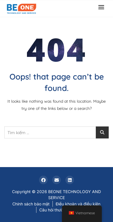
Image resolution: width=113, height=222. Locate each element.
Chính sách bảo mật (31, 203)
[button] (102, 7)
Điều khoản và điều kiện (78, 203)
